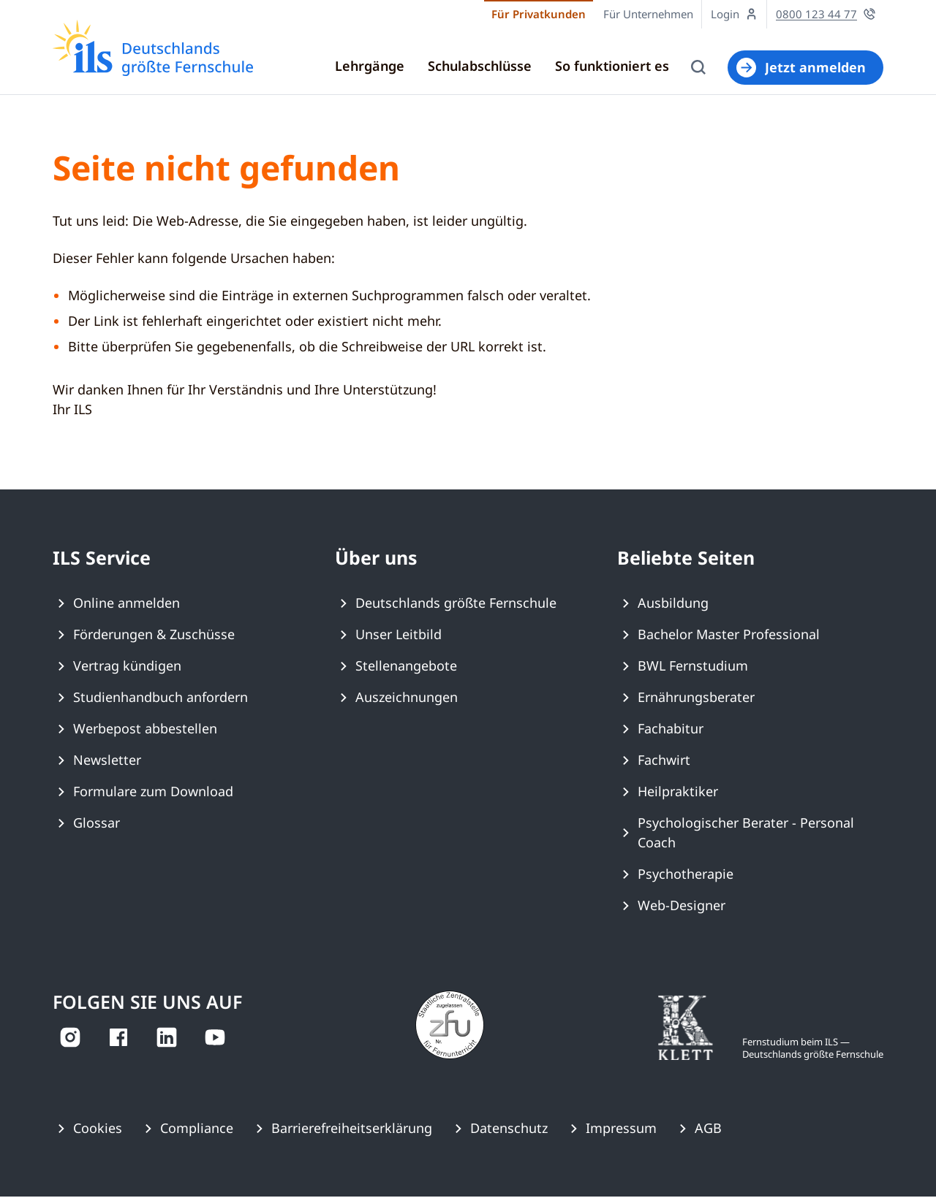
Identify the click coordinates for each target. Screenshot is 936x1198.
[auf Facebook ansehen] (118, 1038)
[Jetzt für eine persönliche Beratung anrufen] (826, 14)
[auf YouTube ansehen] (215, 1038)
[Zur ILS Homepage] (153, 48)
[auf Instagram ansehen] (70, 1038)
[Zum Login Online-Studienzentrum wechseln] (734, 14)
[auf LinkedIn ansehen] (166, 1038)
